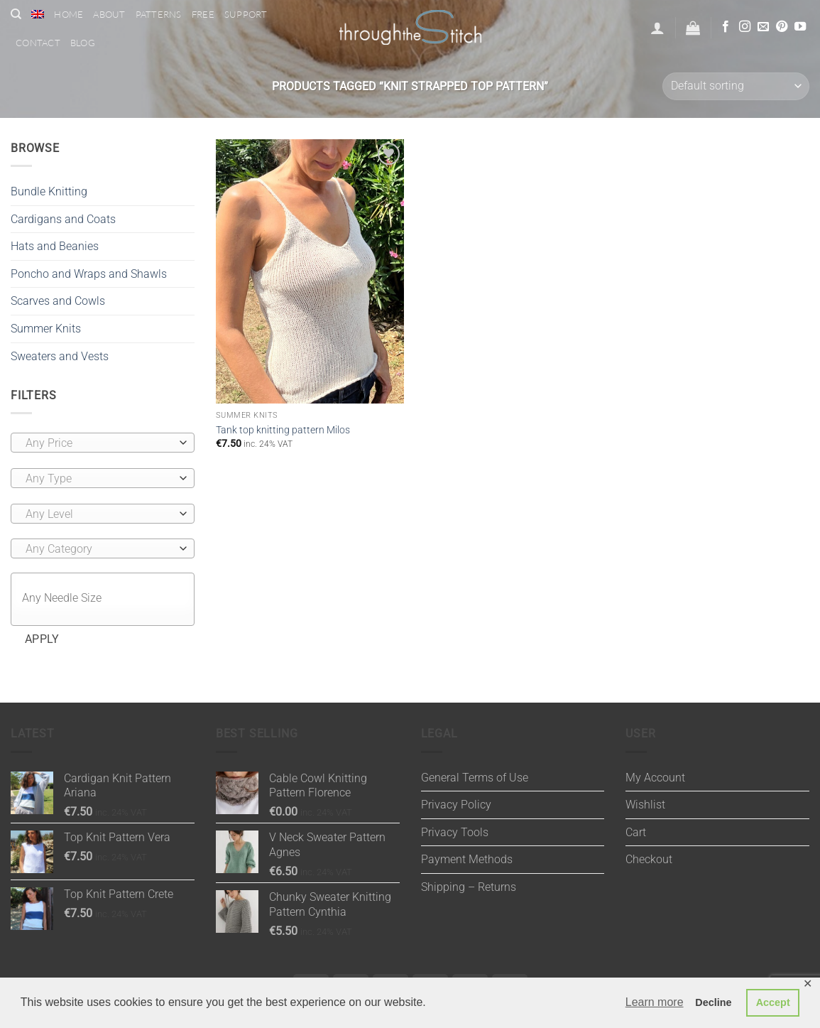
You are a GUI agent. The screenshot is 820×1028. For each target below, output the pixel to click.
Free (203, 14)
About (109, 14)
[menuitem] (37, 14)
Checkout (648, 859)
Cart (635, 832)
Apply (42, 639)
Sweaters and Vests (60, 356)
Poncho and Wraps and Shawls (89, 274)
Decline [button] (713, 1002)
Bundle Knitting (49, 191)
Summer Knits (46, 328)
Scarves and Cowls (58, 301)
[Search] (16, 14)
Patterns (159, 14)
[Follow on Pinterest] (781, 27)
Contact (38, 42)
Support (246, 14)
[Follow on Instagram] (744, 27)
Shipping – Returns (468, 887)
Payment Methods (467, 859)
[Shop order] (735, 86)
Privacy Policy (456, 804)
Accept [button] (773, 1002)
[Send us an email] (763, 27)
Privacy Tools (454, 832)
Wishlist (645, 804)
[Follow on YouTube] (800, 27)
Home (68, 14)
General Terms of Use (474, 777)
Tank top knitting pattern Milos (283, 430)
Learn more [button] (654, 1002)
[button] (657, 27)
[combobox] (103, 443)
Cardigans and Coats (63, 219)
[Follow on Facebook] (725, 27)
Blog (82, 42)
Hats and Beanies (55, 246)
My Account (655, 777)
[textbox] (99, 443)
